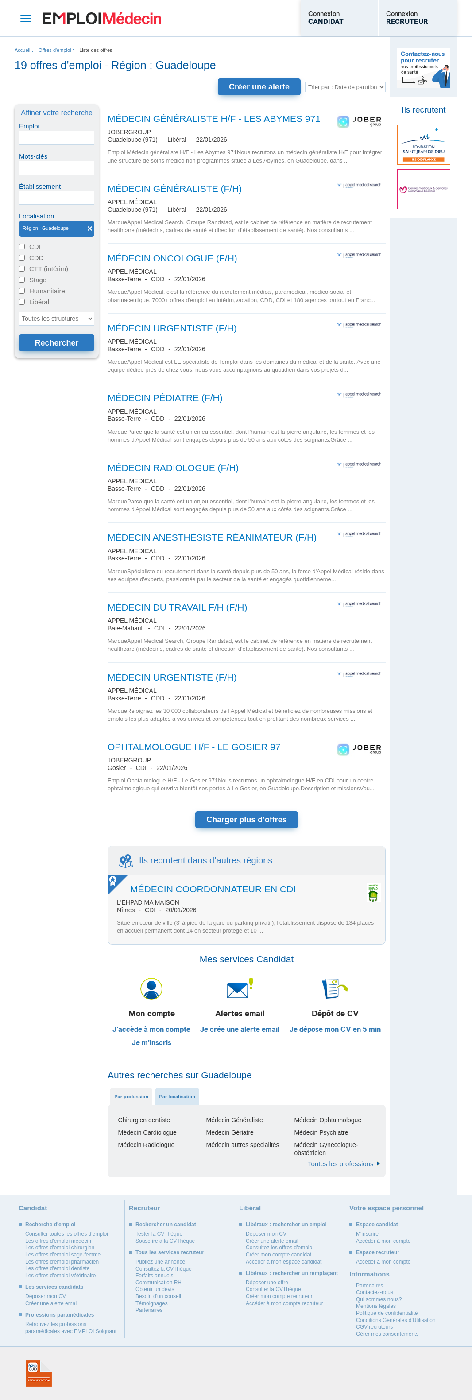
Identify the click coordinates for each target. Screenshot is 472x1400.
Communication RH (158, 1282)
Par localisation (177, 1096)
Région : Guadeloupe (56, 228)
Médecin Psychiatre (321, 1132)
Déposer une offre (267, 1282)
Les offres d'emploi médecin (58, 1241)
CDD (36, 257)
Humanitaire (47, 291)
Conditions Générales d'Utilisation (396, 1320)
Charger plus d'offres (246, 819)
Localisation (36, 216)
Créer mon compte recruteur (279, 1296)
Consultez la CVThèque (163, 1269)
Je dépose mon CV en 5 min (335, 1029)
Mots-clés (33, 156)
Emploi (29, 126)
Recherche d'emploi (50, 1224)
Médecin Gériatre (229, 1132)
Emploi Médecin (102, 18)
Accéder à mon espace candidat (283, 1262)
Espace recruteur (377, 1252)
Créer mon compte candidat (278, 1255)
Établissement (40, 186)
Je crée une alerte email (239, 1029)
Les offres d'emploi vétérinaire (60, 1275)
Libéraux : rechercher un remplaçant (292, 1273)
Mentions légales (376, 1306)
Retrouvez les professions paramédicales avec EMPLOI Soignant (70, 1327)
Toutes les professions (340, 1163)
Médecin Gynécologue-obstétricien (326, 1148)
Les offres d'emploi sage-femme (63, 1255)
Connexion (326, 18)
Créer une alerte (259, 86)
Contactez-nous (374, 1292)
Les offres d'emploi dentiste (57, 1268)
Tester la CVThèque (158, 1234)
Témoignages (151, 1303)
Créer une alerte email (51, 1303)
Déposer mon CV (45, 1296)
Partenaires (148, 1310)
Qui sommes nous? (379, 1299)
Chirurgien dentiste (144, 1120)
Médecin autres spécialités (242, 1144)
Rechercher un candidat (165, 1224)
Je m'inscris (151, 1042)
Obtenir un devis (154, 1289)
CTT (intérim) (48, 268)
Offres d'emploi (55, 50)
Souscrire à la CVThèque (165, 1241)
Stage (37, 279)
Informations (369, 1274)
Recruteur (144, 1208)
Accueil (22, 50)
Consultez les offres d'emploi (279, 1247)
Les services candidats (54, 1287)
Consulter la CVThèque (273, 1289)
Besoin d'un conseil (158, 1296)
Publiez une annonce (160, 1262)
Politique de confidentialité (387, 1313)
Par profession (131, 1096)
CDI (35, 246)
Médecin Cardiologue (147, 1132)
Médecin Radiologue (146, 1144)
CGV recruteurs (374, 1327)
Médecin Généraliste (234, 1120)
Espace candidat (377, 1224)
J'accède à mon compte (151, 1029)
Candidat (33, 1208)
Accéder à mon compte (383, 1241)
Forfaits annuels (154, 1275)
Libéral (39, 302)
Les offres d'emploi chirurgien (59, 1247)
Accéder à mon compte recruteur (284, 1303)
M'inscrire (367, 1234)
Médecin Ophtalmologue (327, 1120)
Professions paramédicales (59, 1315)
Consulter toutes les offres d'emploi (66, 1234)
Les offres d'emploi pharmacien (62, 1262)
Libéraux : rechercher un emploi (286, 1224)
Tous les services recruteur (169, 1252)
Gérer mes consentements (387, 1334)
